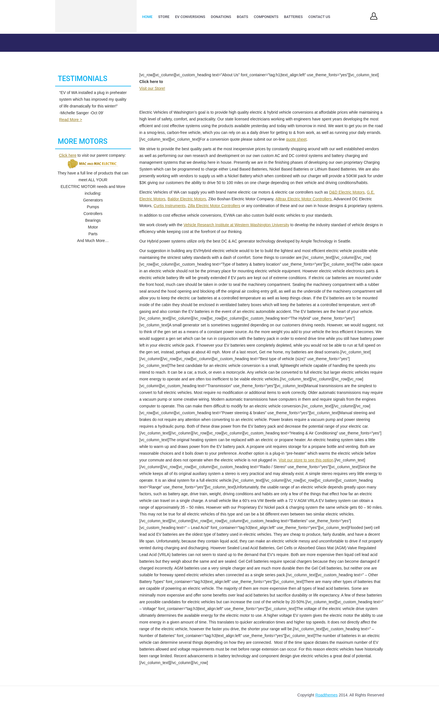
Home (147, 17)
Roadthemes (326, 695)
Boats (242, 17)
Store (163, 17)
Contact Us (319, 17)
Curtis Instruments (170, 205)
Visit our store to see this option (305, 460)
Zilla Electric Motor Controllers (214, 205)
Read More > (70, 119)
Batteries (293, 17)
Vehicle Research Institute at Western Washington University (236, 225)
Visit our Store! (152, 88)
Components (266, 17)
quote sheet (296, 139)
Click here (67, 155)
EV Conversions (190, 17)
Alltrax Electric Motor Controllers (303, 199)
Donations (221, 17)
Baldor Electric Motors (187, 199)
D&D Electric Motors (346, 192)
